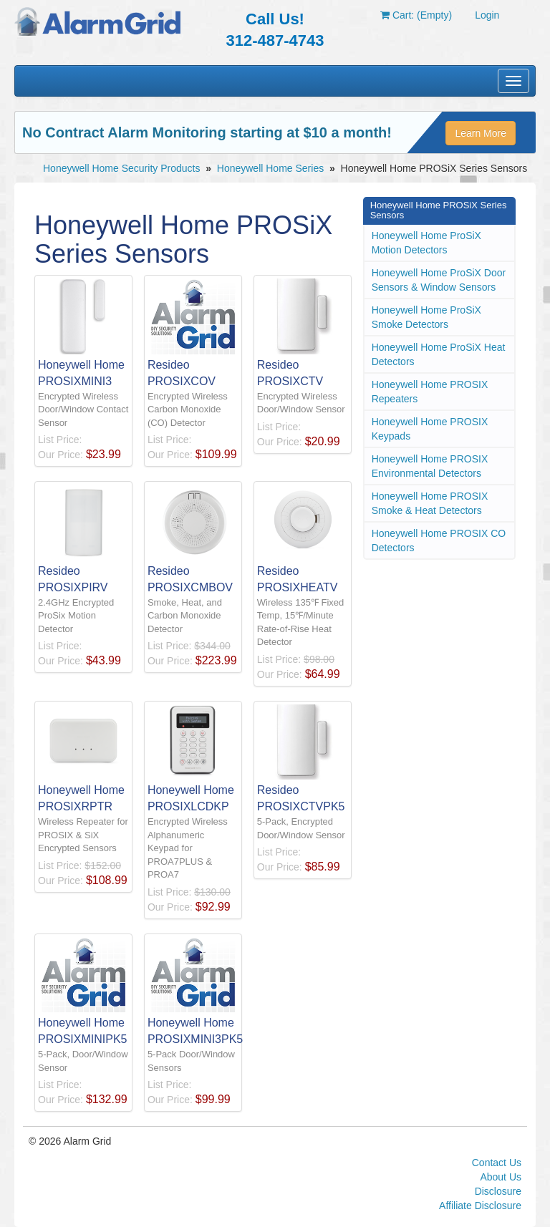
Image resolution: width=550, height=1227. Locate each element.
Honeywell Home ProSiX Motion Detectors (426, 243)
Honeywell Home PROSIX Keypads (430, 429)
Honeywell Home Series (270, 168)
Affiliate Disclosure (480, 1205)
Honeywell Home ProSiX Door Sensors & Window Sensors (439, 280)
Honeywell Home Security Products (121, 168)
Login (487, 15)
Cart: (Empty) (416, 15)
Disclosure (498, 1191)
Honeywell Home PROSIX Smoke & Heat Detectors (430, 503)
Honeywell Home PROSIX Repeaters (430, 391)
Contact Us (496, 1162)
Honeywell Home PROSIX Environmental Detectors (430, 466)
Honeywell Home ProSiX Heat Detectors (439, 354)
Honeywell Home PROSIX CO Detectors (439, 540)
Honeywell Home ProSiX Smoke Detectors (426, 317)
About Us (500, 1177)
